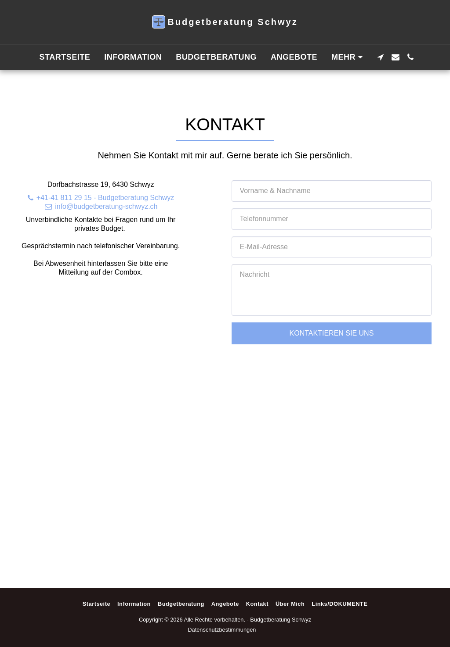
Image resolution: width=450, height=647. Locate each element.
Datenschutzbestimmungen (222, 629)
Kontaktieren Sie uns (332, 333)
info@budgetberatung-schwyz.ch (101, 206)
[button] (381, 57)
